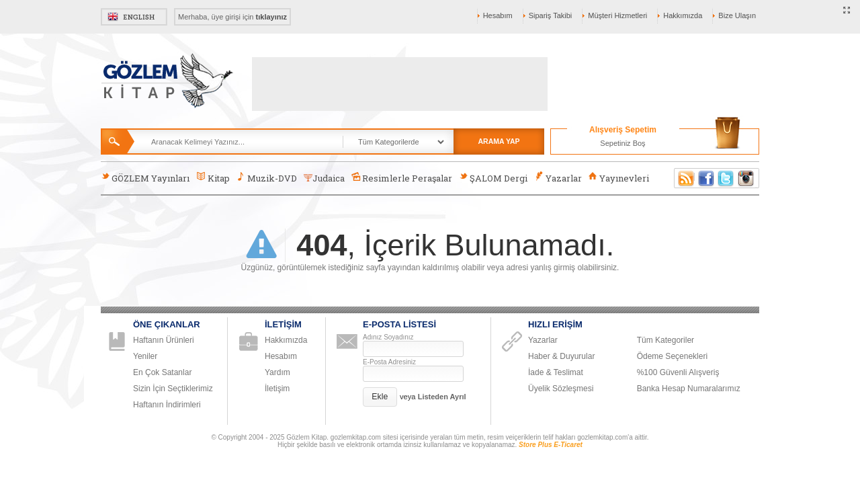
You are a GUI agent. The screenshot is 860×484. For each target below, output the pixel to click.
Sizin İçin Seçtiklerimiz (173, 388)
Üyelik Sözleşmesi (560, 388)
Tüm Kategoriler (665, 340)
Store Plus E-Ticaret (551, 444)
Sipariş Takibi (550, 15)
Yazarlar (557, 177)
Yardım (277, 372)
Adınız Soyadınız (388, 337)
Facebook (706, 178)
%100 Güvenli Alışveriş (678, 372)
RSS (684, 178)
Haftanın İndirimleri (167, 404)
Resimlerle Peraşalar (401, 177)
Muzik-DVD (266, 177)
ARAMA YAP (498, 141)
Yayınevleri (619, 177)
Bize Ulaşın (737, 15)
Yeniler (145, 356)
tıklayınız (271, 17)
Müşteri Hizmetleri (617, 15)
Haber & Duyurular (561, 356)
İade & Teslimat (555, 372)
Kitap (212, 177)
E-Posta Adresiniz (389, 362)
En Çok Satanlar (162, 372)
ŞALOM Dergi (493, 177)
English (134, 17)
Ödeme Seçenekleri (672, 356)
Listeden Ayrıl (442, 397)
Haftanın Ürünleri (163, 340)
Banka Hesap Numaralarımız (688, 388)
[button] (380, 397)
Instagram (746, 178)
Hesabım (498, 15)
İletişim (277, 388)
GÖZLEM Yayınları (145, 177)
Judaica (324, 178)
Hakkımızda (682, 15)
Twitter (726, 178)
